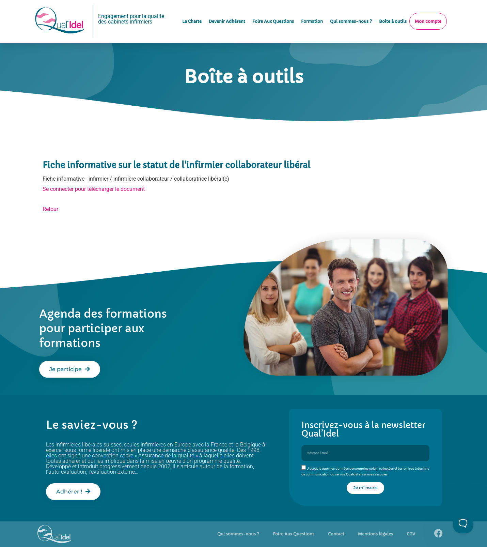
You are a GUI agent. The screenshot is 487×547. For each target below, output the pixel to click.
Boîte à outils (393, 18)
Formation (312, 18)
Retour (50, 209)
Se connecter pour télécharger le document (94, 189)
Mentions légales (375, 533)
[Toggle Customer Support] (463, 523)
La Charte (192, 18)
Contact (336, 533)
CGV (411, 533)
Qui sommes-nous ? (351, 18)
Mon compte (428, 18)
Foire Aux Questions (273, 18)
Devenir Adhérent (227, 18)
